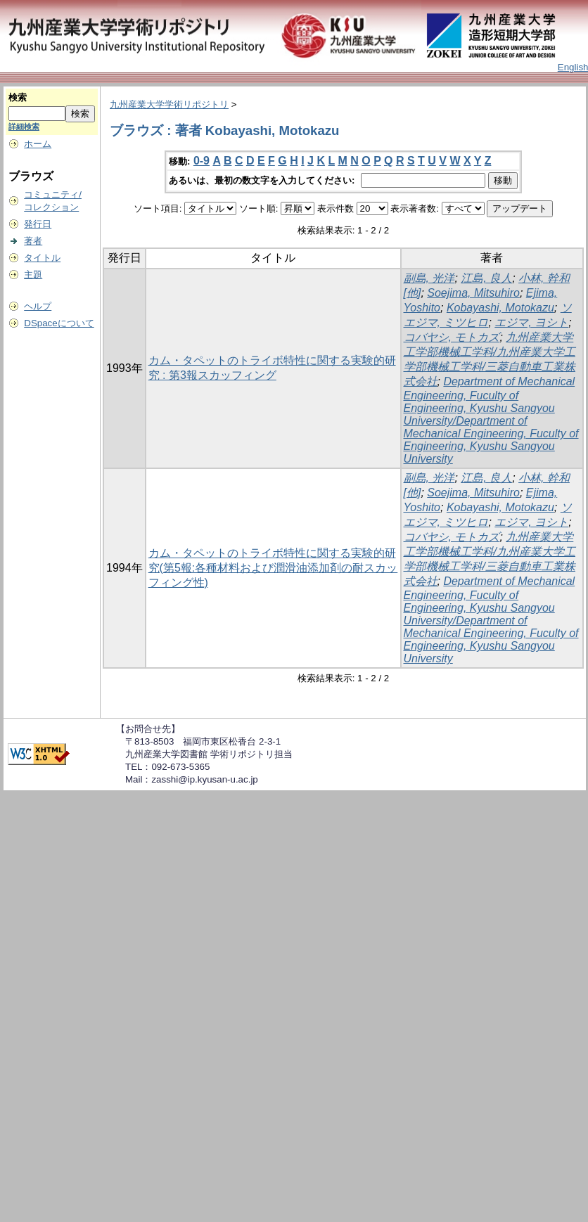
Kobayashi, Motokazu (500, 308)
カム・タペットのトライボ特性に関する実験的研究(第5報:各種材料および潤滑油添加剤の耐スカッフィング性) (273, 568)
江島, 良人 (486, 278)
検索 (17, 97)
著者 (33, 241)
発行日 (37, 224)
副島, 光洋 (429, 278)
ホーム (37, 144)
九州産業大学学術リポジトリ (169, 104)
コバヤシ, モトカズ (452, 337)
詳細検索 (23, 126)
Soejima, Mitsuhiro (473, 293)
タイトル (42, 257)
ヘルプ (37, 306)
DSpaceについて (59, 323)
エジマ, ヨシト (531, 322)
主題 (33, 274)
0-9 (201, 161)
